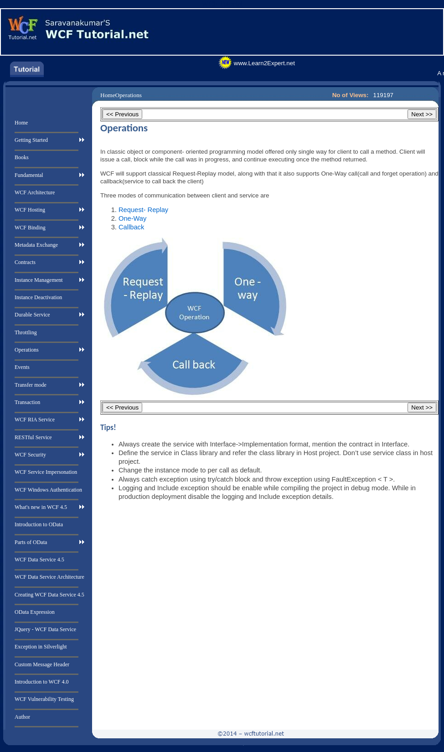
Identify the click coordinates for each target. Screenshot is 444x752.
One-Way (132, 218)
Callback (131, 227)
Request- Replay (143, 209)
